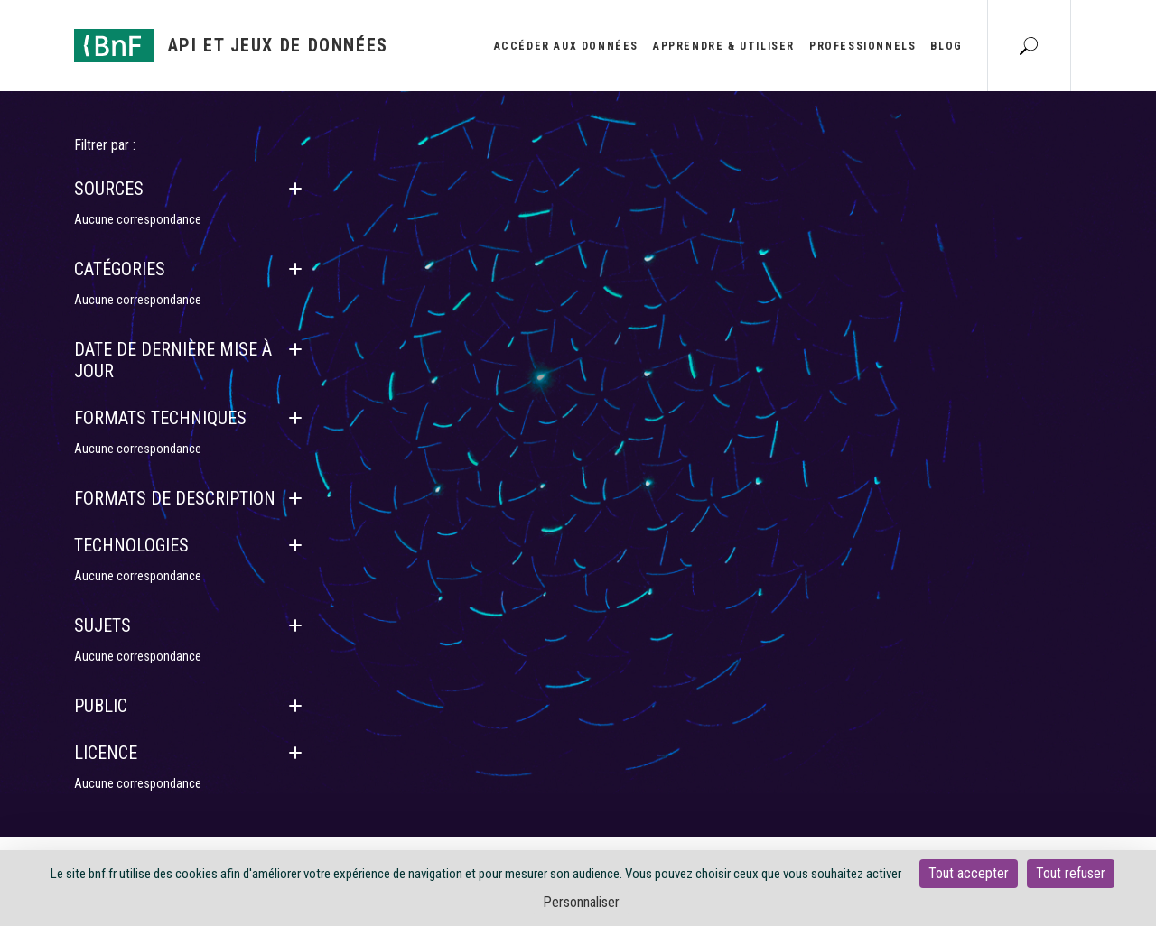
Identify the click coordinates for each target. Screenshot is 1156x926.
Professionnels (862, 46)
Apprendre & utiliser (724, 46)
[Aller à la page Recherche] (1029, 45)
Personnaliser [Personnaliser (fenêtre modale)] (581, 902)
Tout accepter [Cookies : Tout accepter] (968, 873)
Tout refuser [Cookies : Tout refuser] (1070, 873)
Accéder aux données (566, 46)
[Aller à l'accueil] (231, 45)
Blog (946, 46)
